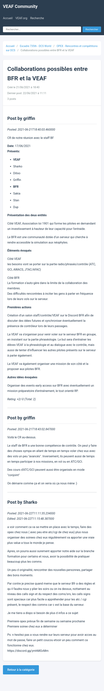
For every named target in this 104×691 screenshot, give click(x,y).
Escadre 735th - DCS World (35, 46)
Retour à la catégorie (20, 669)
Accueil (7, 18)
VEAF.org (21, 18)
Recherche (37, 18)
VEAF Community (20, 6)
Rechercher (91, 29)
